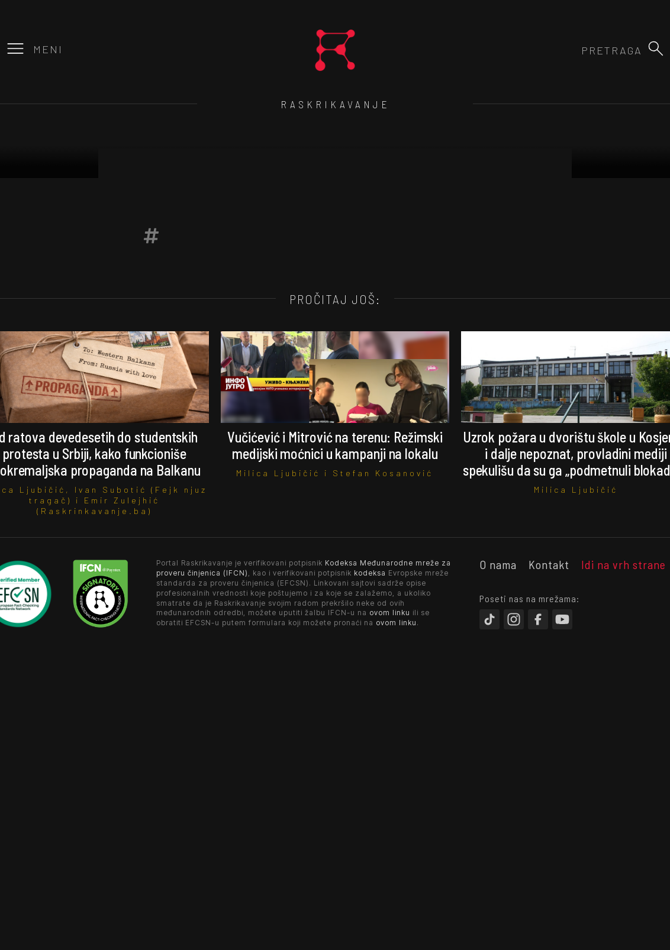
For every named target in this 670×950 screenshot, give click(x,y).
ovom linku (389, 612)
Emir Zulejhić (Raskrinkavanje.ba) (98, 505)
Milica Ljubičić (278, 473)
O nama (498, 564)
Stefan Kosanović (383, 473)
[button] (655, 48)
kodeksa (370, 572)
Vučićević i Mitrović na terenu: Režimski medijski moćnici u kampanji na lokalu (334, 445)
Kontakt (549, 564)
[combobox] (578, 50)
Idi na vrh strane (623, 564)
